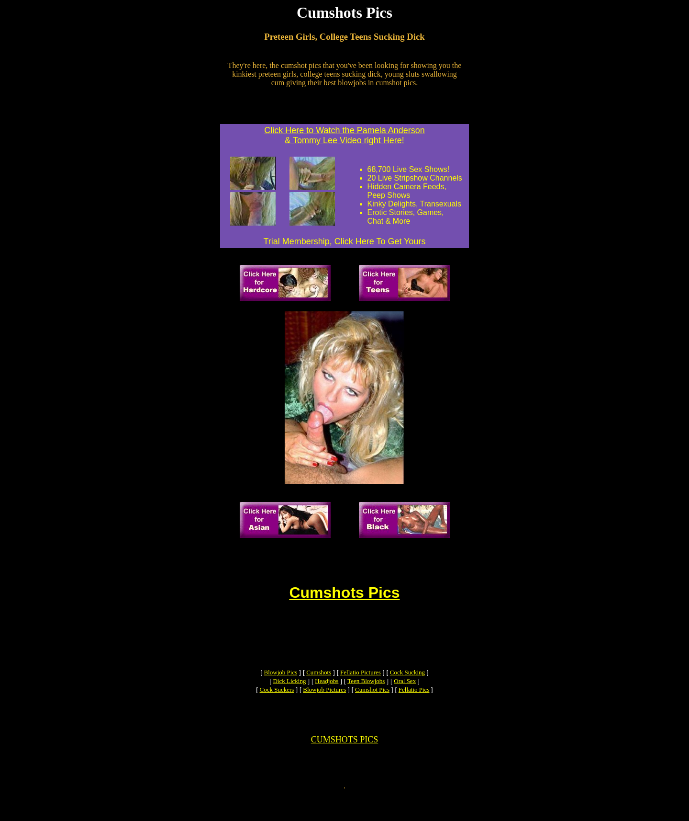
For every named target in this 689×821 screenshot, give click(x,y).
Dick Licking (289, 695)
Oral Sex (405, 695)
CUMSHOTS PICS (344, 759)
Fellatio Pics (414, 703)
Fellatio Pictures (360, 686)
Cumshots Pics (344, 596)
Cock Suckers (277, 703)
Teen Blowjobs (366, 695)
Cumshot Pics (372, 703)
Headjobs (326, 695)
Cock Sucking (407, 686)
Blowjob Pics (281, 686)
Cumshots (318, 686)
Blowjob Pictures (324, 703)
